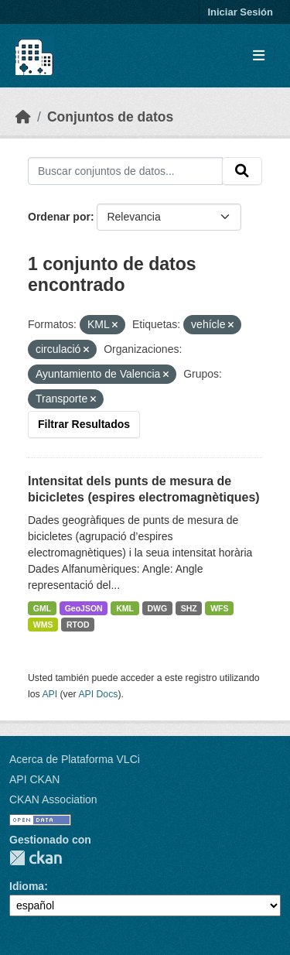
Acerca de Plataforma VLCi (74, 759)
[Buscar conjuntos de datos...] (125, 171)
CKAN (35, 858)
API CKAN (34, 779)
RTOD (78, 624)
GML (42, 608)
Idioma (26, 886)
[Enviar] (242, 171)
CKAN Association (53, 799)
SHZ (189, 608)
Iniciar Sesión (240, 12)
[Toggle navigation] (259, 56)
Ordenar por (59, 217)
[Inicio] (23, 117)
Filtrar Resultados (84, 424)
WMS (43, 624)
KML (125, 608)
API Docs (98, 694)
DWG (157, 608)
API (49, 694)
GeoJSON (84, 608)
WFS (219, 608)
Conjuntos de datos (110, 117)
